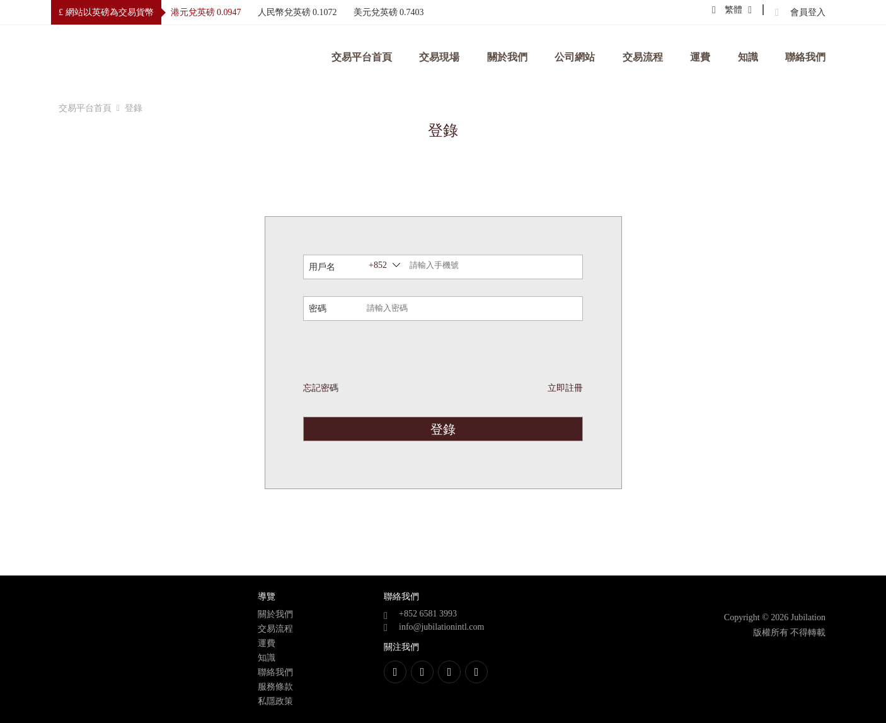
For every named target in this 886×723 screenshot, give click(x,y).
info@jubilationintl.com (441, 627)
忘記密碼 (320, 388)
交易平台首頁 (361, 57)
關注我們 (401, 647)
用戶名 (322, 267)
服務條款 (275, 686)
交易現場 (439, 57)
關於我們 (507, 57)
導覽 (266, 596)
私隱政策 (275, 701)
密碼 (317, 308)
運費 (700, 57)
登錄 (443, 429)
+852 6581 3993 (428, 613)
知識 (748, 57)
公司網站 (575, 57)
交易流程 (643, 57)
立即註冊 (565, 388)
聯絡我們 (805, 57)
